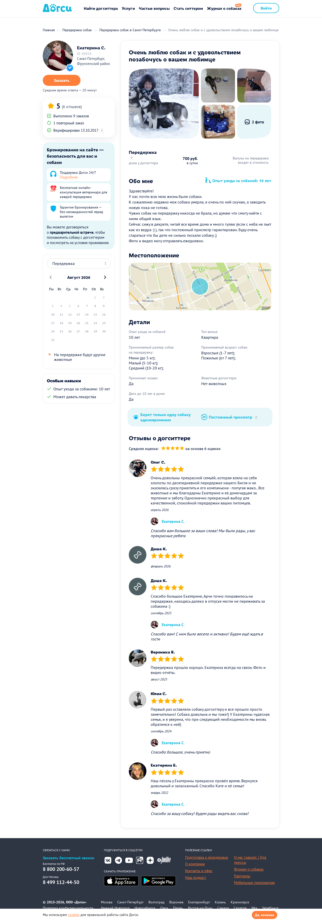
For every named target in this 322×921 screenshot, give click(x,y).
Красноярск (240, 902)
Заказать (61, 80)
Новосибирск (145, 908)
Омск (164, 908)
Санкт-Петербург (130, 902)
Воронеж (176, 902)
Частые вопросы (154, 8)
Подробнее (69, 177)
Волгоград (156, 902)
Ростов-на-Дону (200, 908)
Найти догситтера (101, 8)
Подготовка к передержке (206, 857)
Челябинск (270, 908)
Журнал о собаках (224, 8)
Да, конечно (264, 915)
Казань (220, 902)
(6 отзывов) (72, 106)
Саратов (240, 908)
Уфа (254, 908)
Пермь (178, 908)
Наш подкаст (195, 877)
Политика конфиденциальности (68, 908)
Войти (266, 8)
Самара (223, 908)
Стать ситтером (188, 8)
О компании (195, 864)
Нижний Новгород (115, 908)
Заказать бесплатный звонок (68, 858)
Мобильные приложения (254, 882)
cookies (73, 914)
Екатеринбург (199, 902)
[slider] (172, 449)
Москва (106, 902)
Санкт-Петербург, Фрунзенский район (93, 61)
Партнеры (242, 876)
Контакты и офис (199, 870)
